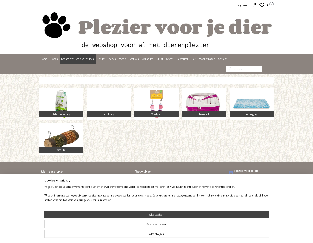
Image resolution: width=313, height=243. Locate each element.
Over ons (45, 196)
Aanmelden (144, 188)
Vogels (122, 58)
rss (177, 235)
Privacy (45, 201)
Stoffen (169, 58)
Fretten (54, 58)
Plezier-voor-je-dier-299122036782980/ (245, 173)
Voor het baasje (207, 58)
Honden (101, 58)
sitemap (171, 235)
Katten (112, 58)
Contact (222, 58)
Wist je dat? (47, 205)
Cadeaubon (183, 58)
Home (44, 58)
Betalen (45, 183)
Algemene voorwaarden (53, 179)
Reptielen (134, 58)
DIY (194, 58)
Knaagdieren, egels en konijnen (77, 58)
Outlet (160, 58)
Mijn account (247, 5)
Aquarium (147, 58)
